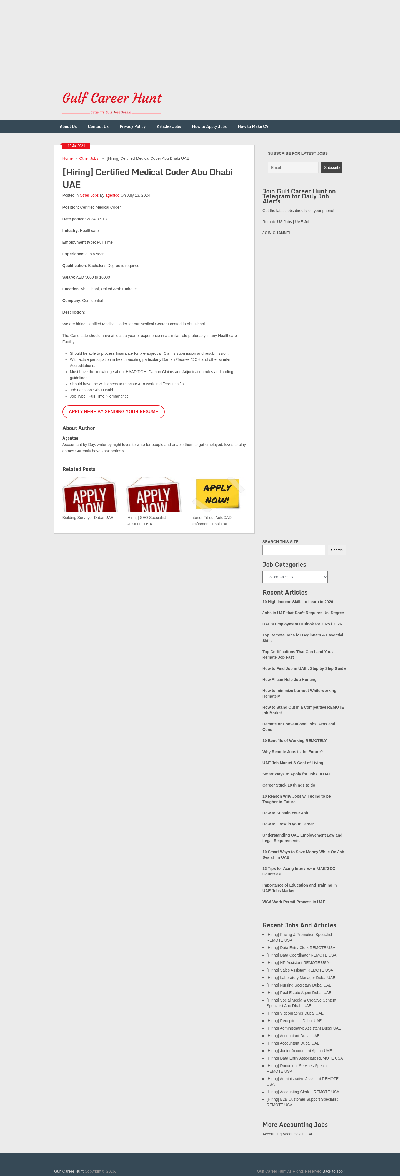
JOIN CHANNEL (277, 233)
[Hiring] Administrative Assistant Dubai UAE (304, 1028)
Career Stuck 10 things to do (288, 785)
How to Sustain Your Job (285, 813)
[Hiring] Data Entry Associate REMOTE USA (305, 1058)
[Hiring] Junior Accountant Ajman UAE (299, 1050)
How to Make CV (253, 126)
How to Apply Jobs (209, 126)
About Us (68, 126)
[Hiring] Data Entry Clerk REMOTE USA (301, 947)
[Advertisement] (166, 39)
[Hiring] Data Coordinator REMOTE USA (301, 955)
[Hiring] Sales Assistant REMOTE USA (300, 970)
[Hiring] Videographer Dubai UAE (295, 1013)
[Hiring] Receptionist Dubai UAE (294, 1020)
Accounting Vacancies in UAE (288, 1134)
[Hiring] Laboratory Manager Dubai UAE (301, 977)
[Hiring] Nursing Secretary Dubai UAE (299, 985)
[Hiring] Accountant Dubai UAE (293, 1035)
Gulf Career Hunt (69, 1171)
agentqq (113, 195)
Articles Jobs (169, 126)
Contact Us (98, 126)
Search (337, 550)
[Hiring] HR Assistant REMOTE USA (298, 962)
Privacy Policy (133, 126)
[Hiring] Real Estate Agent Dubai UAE (299, 992)
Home (67, 158)
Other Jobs (88, 158)
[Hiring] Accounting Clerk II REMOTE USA (303, 1092)
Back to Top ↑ (334, 1171)
